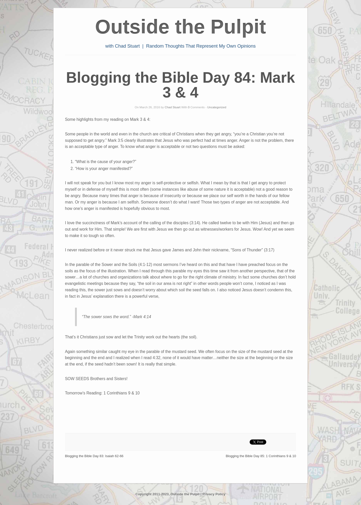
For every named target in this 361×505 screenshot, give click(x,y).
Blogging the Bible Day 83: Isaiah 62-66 (94, 456)
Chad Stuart (172, 107)
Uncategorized (216, 107)
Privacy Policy (214, 494)
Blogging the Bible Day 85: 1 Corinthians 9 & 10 (261, 456)
